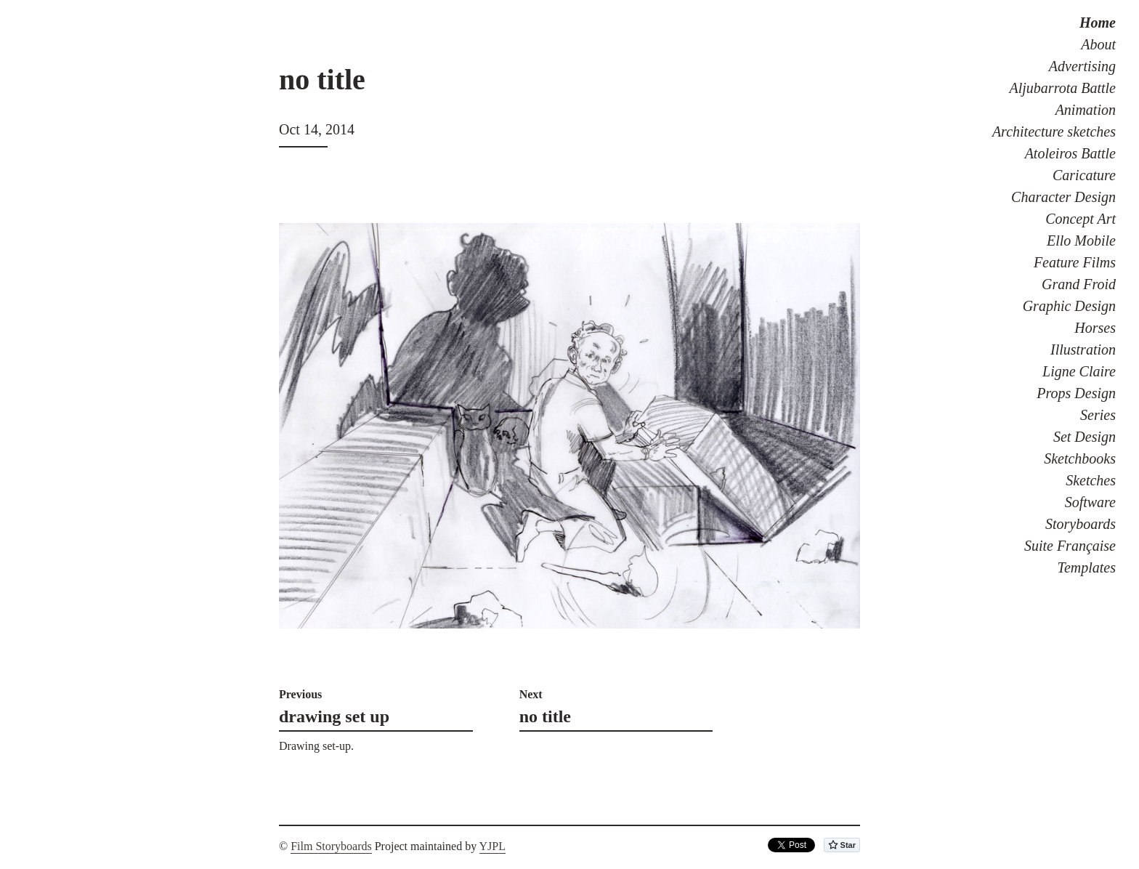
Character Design (1063, 197)
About (1098, 44)
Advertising (1082, 66)
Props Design (1076, 393)
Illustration (1083, 349)
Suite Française (1070, 546)
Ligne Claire (1079, 371)
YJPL (492, 846)
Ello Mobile (1081, 240)
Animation (1085, 110)
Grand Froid (1079, 284)
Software (1090, 502)
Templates (1087, 567)
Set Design (1084, 437)
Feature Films (1075, 262)
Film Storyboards (331, 846)
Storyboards (1080, 524)
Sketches (1091, 480)
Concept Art (1080, 219)
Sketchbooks (1080, 458)
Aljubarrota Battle (1063, 88)
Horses (1095, 328)
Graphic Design (1069, 306)
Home (1097, 23)
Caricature (1084, 175)
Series (1098, 415)
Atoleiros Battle (1070, 153)
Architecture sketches (1054, 132)
